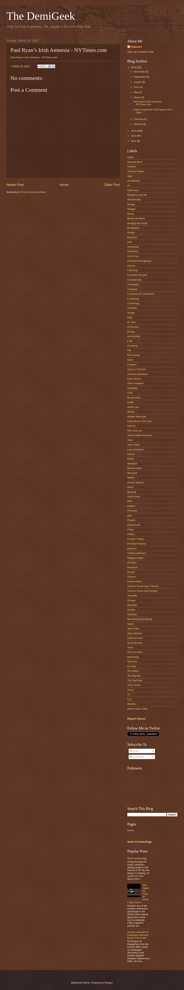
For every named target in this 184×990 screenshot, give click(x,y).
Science (131, 576)
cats (129, 242)
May (136, 92)
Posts (133, 750)
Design (131, 312)
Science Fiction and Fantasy (142, 591)
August (138, 82)
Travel (130, 689)
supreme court (135, 638)
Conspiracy (133, 298)
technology (133, 656)
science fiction (134, 581)
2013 (134, 130)
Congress (132, 289)
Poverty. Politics (135, 539)
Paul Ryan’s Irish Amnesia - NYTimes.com (33, 57)
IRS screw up (134, 430)
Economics (133, 326)
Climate (131, 265)
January (138, 124)
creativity (132, 308)
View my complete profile (140, 51)
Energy (131, 331)
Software (132, 614)
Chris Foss (133, 256)
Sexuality (132, 595)
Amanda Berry (135, 161)
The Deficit (133, 671)
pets (129, 515)
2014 (134, 67)
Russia (131, 572)
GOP (130, 392)
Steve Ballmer (134, 633)
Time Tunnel (133, 685)
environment (134, 336)
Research (132, 567)
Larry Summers (135, 449)
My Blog (131, 492)
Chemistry (132, 251)
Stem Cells (133, 628)
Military (131, 477)
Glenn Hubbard (135, 383)
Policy (130, 529)
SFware (131, 600)
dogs (130, 317)
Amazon (131, 166)
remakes (131, 562)
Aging (130, 157)
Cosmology (133, 303)
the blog (131, 666)
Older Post (112, 185)
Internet (131, 425)
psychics (131, 548)
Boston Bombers (136, 218)
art (128, 185)
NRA (129, 501)
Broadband (133, 227)
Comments (136, 756)
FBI (129, 350)
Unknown (136, 46)
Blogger (131, 209)
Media (130, 458)
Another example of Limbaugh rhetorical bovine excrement (137, 935)
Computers (133, 284)
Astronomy (133, 190)
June (137, 87)
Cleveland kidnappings (139, 260)
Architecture (133, 180)
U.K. (129, 699)
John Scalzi (133, 444)
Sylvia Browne (135, 642)
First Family (133, 355)
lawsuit (131, 454)
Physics (131, 520)
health (130, 402)
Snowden (132, 605)
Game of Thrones (136, 369)
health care (133, 407)
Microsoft (132, 473)
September (140, 76)
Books (130, 213)
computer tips (134, 279)
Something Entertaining (139, 619)
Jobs (129, 440)
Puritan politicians (136, 553)
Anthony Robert (135, 171)
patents (131, 506)
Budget (131, 232)
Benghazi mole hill (137, 194)
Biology (131, 204)
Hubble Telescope (136, 416)
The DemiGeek (41, 16)
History (131, 411)
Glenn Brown (134, 378)
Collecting (132, 270)
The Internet (133, 675)
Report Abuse (136, 718)
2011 (134, 141)
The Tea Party (134, 680)
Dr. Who (131, 322)
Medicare (132, 463)
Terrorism (132, 661)
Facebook (132, 345)
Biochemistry (134, 199)
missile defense (135, 482)
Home (63, 185)
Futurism (132, 364)
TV (128, 694)
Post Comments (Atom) (33, 192)
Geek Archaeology (139, 841)
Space (130, 624)
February (139, 119)
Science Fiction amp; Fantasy (143, 586)
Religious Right (135, 558)
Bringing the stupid (137, 223)
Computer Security (137, 275)
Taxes (130, 647)
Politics (131, 534)
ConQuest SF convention (140, 293)
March (137, 97)
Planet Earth (134, 525)
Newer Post (15, 185)
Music (130, 487)
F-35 (129, 341)
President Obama (136, 543)
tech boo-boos (135, 652)
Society (131, 609)
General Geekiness (137, 374)
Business (132, 237)
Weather (131, 704)
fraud (130, 359)
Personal (132, 510)
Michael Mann (134, 468)
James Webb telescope (139, 435)
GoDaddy (132, 388)
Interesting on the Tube (139, 421)
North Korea (133, 496)
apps (130, 176)
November (140, 71)
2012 (134, 135)
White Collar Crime (137, 708)
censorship (133, 246)
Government (134, 397)
